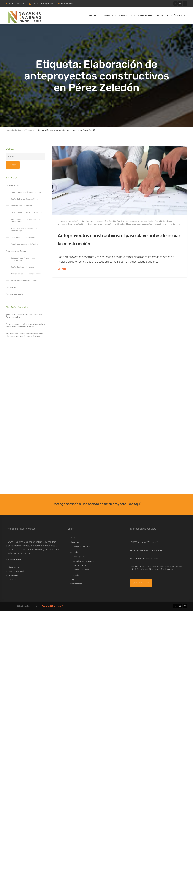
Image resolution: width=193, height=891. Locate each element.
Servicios (125, 15)
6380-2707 (145, 583)
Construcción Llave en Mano (23, 238)
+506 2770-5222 (149, 574)
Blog (160, 15)
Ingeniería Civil (12, 185)
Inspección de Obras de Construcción (26, 212)
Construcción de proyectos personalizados (135, 221)
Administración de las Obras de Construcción (24, 229)
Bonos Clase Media (14, 294)
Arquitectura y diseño (69, 221)
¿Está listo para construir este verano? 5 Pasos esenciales (24, 315)
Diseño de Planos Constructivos (24, 199)
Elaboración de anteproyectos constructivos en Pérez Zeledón (153, 224)
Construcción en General (21, 206)
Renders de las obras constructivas (26, 274)
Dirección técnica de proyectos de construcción (25, 220)
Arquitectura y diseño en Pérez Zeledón (99, 221)
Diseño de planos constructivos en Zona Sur (106, 224)
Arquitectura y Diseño (16, 251)
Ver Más (62, 277)
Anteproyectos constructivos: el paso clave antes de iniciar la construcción (113, 242)
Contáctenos (176, 15)
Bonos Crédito (12, 287)
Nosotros (106, 15)
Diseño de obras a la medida (22, 267)
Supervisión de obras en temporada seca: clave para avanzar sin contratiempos (24, 334)
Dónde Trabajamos (81, 579)
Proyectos (145, 15)
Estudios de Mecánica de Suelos (24, 244)
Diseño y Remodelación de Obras (24, 281)
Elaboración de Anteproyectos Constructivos (23, 259)
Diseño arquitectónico (77, 224)
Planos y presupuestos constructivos (26, 192)
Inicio (92, 15)
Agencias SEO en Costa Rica (54, 639)
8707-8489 (157, 583)
